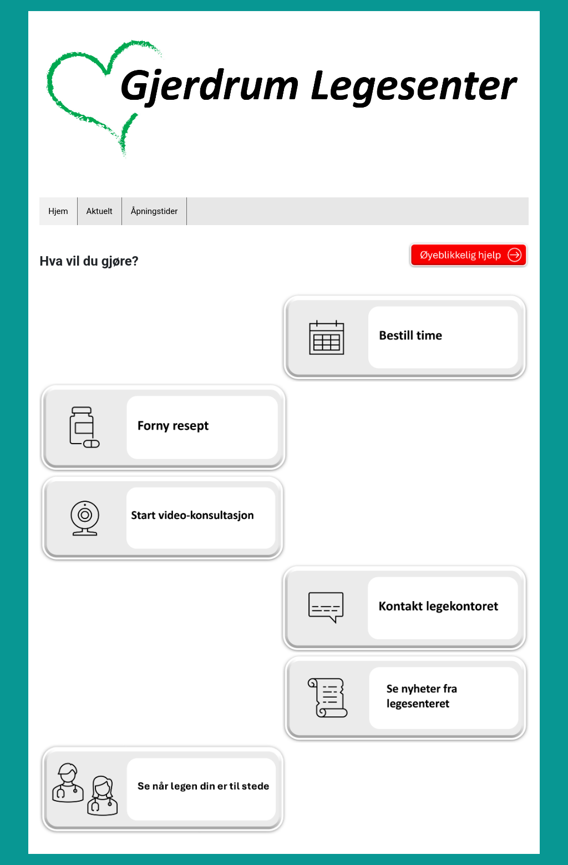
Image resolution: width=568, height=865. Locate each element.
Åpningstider (154, 211)
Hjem (58, 211)
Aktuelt (100, 211)
